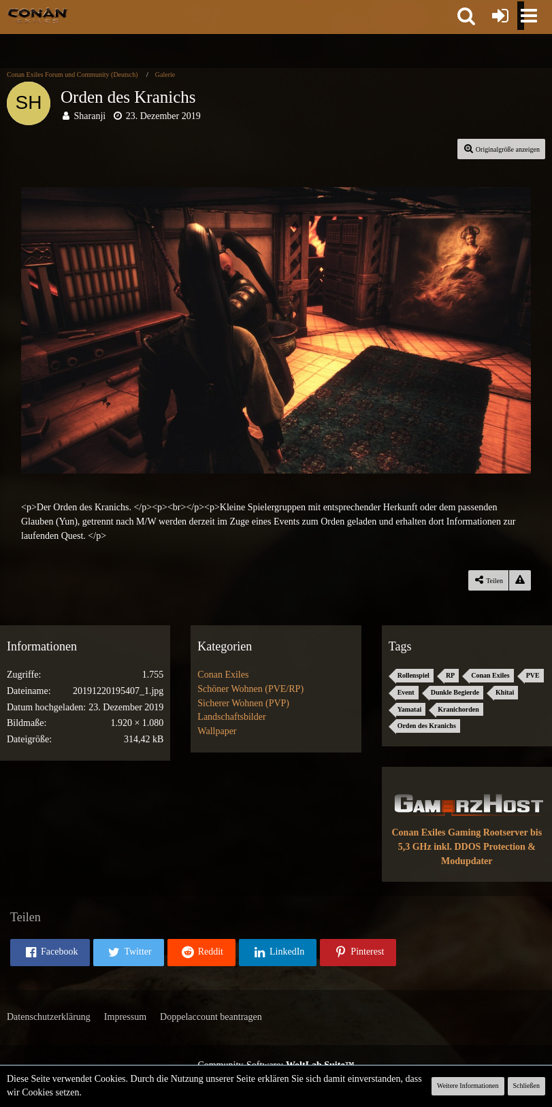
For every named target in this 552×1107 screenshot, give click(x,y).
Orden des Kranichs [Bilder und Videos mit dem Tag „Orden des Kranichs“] (426, 725)
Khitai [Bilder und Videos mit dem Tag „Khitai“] (505, 692)
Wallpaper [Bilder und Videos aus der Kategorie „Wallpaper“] (216, 731)
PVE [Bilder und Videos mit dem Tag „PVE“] (533, 675)
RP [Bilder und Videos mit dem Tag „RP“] (450, 675)
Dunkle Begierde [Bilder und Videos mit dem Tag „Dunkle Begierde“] (455, 692)
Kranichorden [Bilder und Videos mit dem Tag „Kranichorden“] (458, 709)
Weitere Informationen (468, 1085)
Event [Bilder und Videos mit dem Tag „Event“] (406, 692)
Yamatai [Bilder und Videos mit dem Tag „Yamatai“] (409, 709)
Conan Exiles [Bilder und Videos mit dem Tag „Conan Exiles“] (490, 675)
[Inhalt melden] (520, 580)
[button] (466, 15)
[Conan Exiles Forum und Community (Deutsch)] (37, 15)
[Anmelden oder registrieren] (500, 15)
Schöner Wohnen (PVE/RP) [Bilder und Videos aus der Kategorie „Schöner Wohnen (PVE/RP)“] (250, 689)
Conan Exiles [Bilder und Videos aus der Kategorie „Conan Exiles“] (222, 675)
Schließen (526, 1085)
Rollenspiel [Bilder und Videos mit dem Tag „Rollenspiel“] (413, 675)
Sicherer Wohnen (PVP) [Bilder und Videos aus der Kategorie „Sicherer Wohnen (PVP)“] (243, 703)
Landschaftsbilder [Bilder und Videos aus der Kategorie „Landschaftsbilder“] (231, 717)
